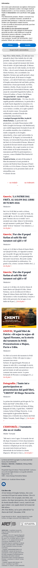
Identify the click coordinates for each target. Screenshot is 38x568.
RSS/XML (12, 464)
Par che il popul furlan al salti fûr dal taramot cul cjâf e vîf (17, 237)
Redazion (4, 464)
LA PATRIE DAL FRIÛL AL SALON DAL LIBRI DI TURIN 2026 (18, 199)
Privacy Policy (27, 464)
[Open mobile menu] (34, 16)
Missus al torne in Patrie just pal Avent (17, 34)
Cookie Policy (6, 466)
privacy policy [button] (20, 550)
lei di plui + (7, 228)
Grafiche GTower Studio (17, 479)
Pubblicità (19, 464)
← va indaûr (12, 182)
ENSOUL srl (5, 479)
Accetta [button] (27, 559)
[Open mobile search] (29, 16)
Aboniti (7, 16)
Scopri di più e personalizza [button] (19, 564)
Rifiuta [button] (10, 559)
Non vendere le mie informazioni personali (15, 542)
